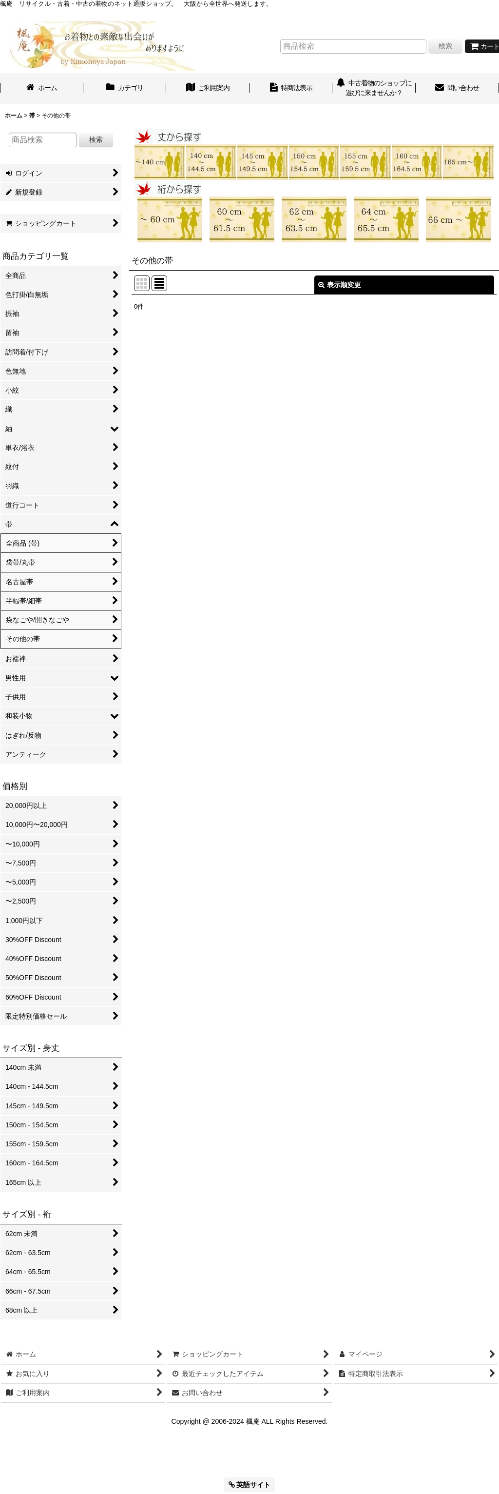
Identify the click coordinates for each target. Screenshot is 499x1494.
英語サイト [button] (250, 1485)
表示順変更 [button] (339, 285)
